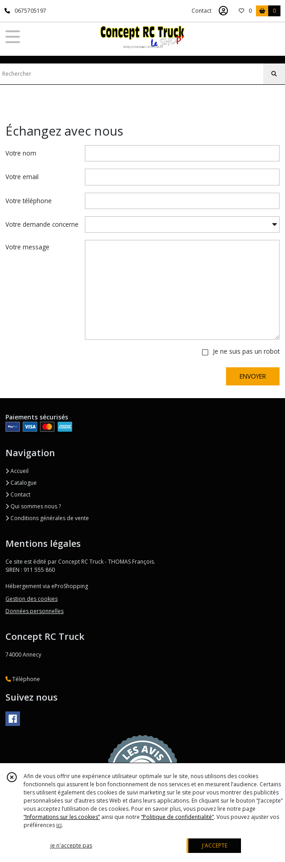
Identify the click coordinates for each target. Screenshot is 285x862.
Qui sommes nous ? (33, 506)
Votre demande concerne (42, 224)
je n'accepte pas (71, 845)
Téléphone (22, 679)
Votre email (22, 176)
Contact (201, 11)
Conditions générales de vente (47, 518)
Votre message (27, 247)
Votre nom (20, 153)
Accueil (17, 471)
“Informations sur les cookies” (62, 817)
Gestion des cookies (31, 599)
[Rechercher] (274, 73)
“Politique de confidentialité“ (177, 817)
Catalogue (21, 483)
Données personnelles (34, 611)
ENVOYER (253, 376)
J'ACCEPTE (214, 845)
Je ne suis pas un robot (246, 351)
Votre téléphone (28, 200)
